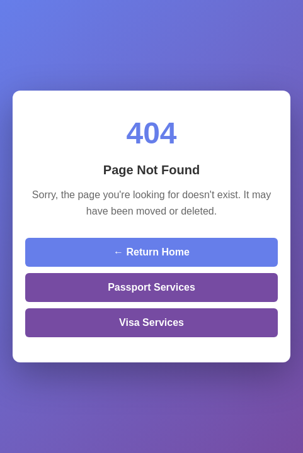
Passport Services (151, 287)
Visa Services (151, 322)
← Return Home (151, 252)
